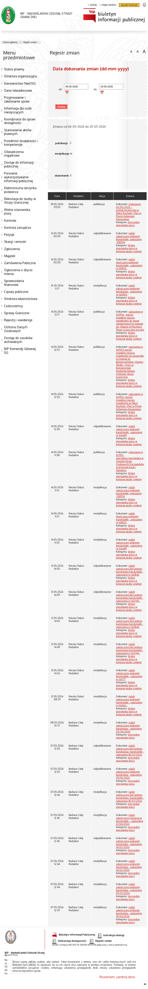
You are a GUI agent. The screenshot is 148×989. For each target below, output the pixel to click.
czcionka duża (144, 51)
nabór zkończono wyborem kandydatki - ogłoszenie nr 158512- (129, 264)
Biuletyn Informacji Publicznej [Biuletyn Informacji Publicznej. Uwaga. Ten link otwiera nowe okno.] (73, 934)
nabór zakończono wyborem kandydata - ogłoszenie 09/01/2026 (129, 773)
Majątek (9, 256)
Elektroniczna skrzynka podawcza (20, 190)
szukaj (92, 5)
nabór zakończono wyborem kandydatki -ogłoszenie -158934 (129, 238)
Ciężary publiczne (16, 292)
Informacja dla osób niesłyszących (18, 110)
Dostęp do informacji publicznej (19, 164)
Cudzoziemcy (13, 306)
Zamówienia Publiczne (20, 263)
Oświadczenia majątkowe (14, 154)
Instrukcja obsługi (110, 935)
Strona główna (10, 42)
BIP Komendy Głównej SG (20, 351)
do (93, 89)
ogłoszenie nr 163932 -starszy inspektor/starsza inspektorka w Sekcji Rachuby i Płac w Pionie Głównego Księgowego (129, 402)
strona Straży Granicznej (144, 4)
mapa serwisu (107, 5)
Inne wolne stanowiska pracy (128, 224)
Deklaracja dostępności (69, 941)
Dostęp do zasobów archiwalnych (18, 340)
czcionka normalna (131, 51)
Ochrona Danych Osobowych (15, 329)
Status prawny (14, 69)
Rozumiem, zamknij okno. (117, 977)
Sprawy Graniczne (16, 313)
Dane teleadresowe (18, 90)
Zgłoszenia (12, 249)
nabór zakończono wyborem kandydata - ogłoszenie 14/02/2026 (129, 843)
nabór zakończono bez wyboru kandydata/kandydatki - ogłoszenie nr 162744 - (129, 596)
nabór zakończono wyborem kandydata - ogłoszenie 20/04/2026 (129, 727)
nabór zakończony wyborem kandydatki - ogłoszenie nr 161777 (129, 675)
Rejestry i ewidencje (18, 320)
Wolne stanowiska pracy (17, 211)
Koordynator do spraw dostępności (19, 121)
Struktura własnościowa (20, 299)
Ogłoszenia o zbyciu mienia (18, 272)
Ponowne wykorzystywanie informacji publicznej (18, 177)
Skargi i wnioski (15, 242)
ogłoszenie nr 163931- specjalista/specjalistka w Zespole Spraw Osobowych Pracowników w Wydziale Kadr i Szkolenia (130, 461)
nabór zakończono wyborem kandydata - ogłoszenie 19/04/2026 (129, 912)
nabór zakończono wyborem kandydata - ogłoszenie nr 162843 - (129, 290)
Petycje (9, 235)
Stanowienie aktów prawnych (17, 132)
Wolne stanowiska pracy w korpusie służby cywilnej (129, 248)
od (58, 89)
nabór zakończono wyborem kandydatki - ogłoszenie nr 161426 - (129, 701)
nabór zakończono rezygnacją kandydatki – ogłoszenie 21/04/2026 (129, 820)
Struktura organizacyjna (20, 76)
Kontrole (10, 221)
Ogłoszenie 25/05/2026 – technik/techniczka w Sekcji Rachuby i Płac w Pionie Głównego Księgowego (128, 212)
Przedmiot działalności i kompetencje (20, 143)
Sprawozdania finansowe (14, 283)
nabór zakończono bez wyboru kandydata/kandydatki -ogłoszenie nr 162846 (129, 570)
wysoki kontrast (129, 4)
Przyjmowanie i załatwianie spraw (16, 99)
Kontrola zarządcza (17, 228)
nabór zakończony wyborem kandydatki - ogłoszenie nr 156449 (129, 431)
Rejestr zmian (30, 42)
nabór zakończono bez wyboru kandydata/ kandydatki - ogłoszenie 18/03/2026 (130, 750)
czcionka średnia (137, 51)
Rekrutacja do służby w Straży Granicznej (20, 201)
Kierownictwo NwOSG (20, 83)
